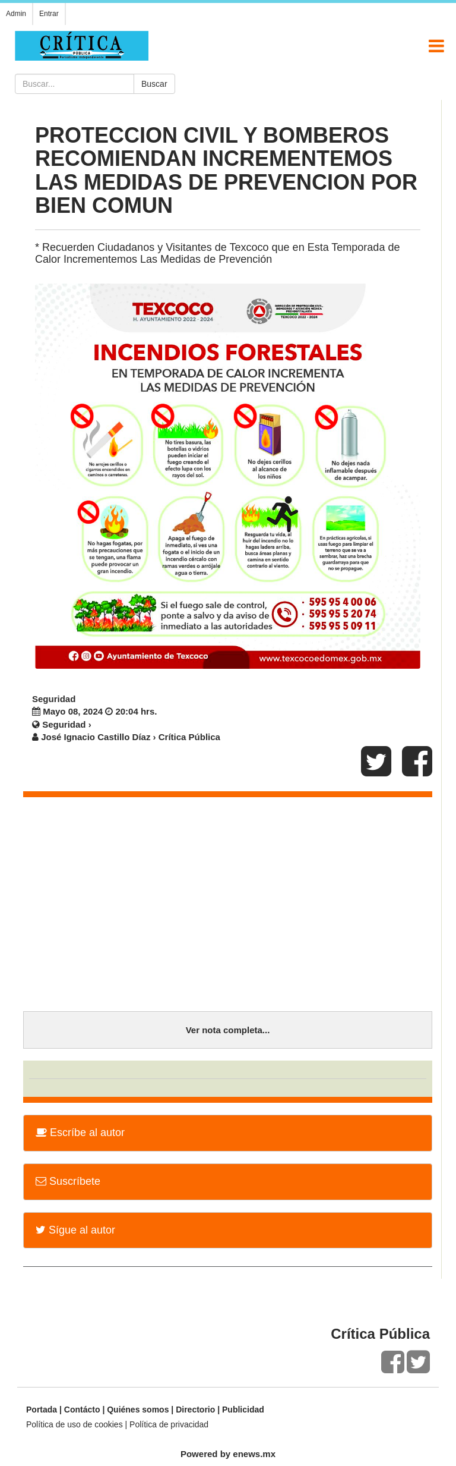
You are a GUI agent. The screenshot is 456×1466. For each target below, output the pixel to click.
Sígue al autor (75, 1230)
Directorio (195, 1409)
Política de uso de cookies (74, 1424)
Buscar (154, 84)
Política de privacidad (168, 1424)
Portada (41, 1409)
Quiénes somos (138, 1409)
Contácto (82, 1409)
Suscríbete (68, 1181)
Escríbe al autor (80, 1132)
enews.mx (254, 1454)
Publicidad (243, 1409)
